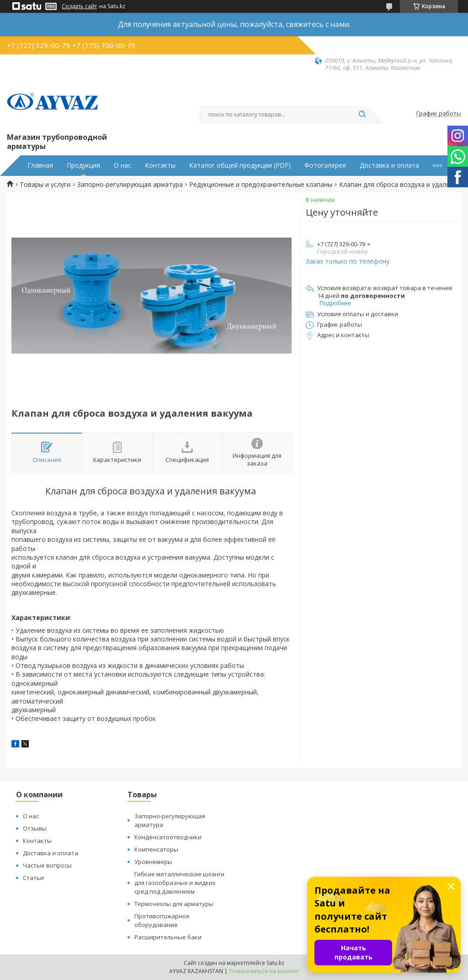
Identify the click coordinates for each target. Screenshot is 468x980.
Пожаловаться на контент (264, 971)
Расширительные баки (168, 937)
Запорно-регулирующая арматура (130, 184)
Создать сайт (79, 6)
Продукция (83, 165)
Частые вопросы (47, 865)
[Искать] (362, 114)
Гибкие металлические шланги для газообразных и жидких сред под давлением (179, 882)
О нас (122, 165)
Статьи (33, 878)
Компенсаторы (156, 849)
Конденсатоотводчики (168, 837)
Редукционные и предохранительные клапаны (260, 184)
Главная (40, 165)
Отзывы (35, 828)
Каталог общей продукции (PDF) (240, 165)
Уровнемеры (153, 862)
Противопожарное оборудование (162, 920)
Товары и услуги (45, 184)
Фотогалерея (325, 165)
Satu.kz (275, 963)
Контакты (160, 165)
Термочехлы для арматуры (173, 904)
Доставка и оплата (389, 165)
